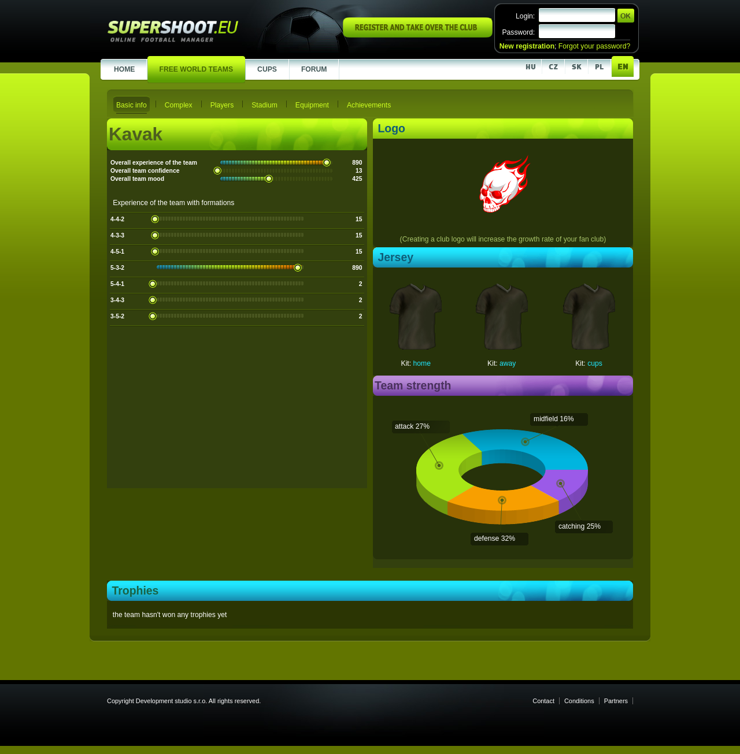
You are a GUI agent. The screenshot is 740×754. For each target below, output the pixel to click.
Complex (179, 105)
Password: (518, 32)
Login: (525, 16)
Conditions (579, 700)
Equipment (312, 105)
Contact (543, 700)
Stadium (264, 105)
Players (222, 105)
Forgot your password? (594, 46)
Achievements (369, 105)
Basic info (131, 105)
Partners (616, 700)
